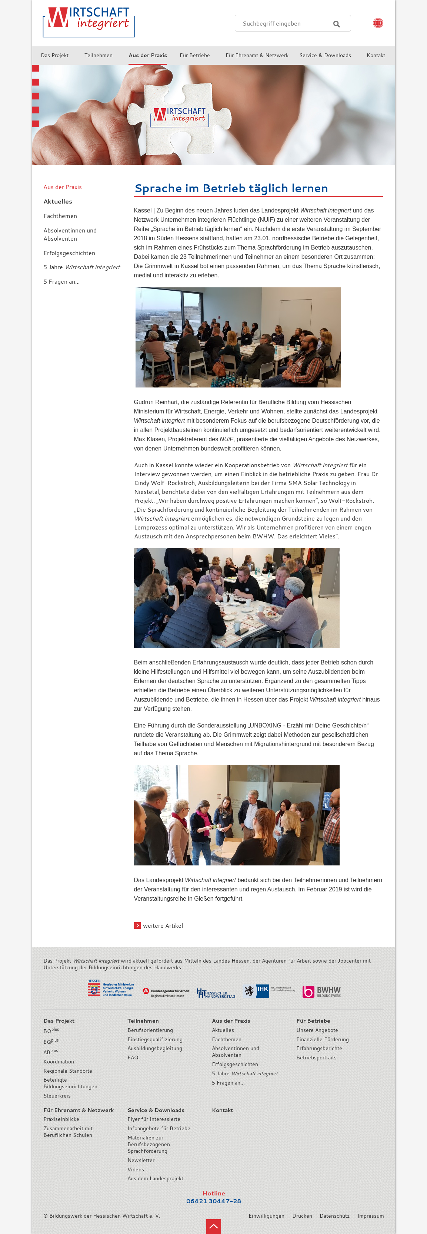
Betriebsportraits (316, 1057)
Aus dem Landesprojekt (155, 1178)
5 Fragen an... (228, 1082)
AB (50, 1052)
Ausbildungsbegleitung (154, 1048)
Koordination (58, 1061)
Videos (135, 1169)
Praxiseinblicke (61, 1119)
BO (51, 1031)
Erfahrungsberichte (319, 1048)
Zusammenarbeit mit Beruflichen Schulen (68, 1131)
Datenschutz (335, 1215)
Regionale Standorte (67, 1071)
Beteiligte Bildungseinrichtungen (70, 1083)
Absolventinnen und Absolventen (235, 1051)
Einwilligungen (266, 1215)
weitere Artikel (163, 925)
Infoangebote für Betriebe (158, 1128)
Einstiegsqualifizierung (155, 1039)
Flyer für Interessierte (153, 1119)
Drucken (302, 1215)
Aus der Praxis (62, 187)
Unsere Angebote (317, 1030)
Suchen (336, 24)
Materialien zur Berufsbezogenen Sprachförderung (148, 1144)
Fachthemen (226, 1039)
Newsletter (140, 1160)
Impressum (370, 1215)
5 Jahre (245, 1073)
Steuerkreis (57, 1095)
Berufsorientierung (150, 1030)
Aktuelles (223, 1030)
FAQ (133, 1057)
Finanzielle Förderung (322, 1039)
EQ (51, 1042)
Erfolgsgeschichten (235, 1064)
